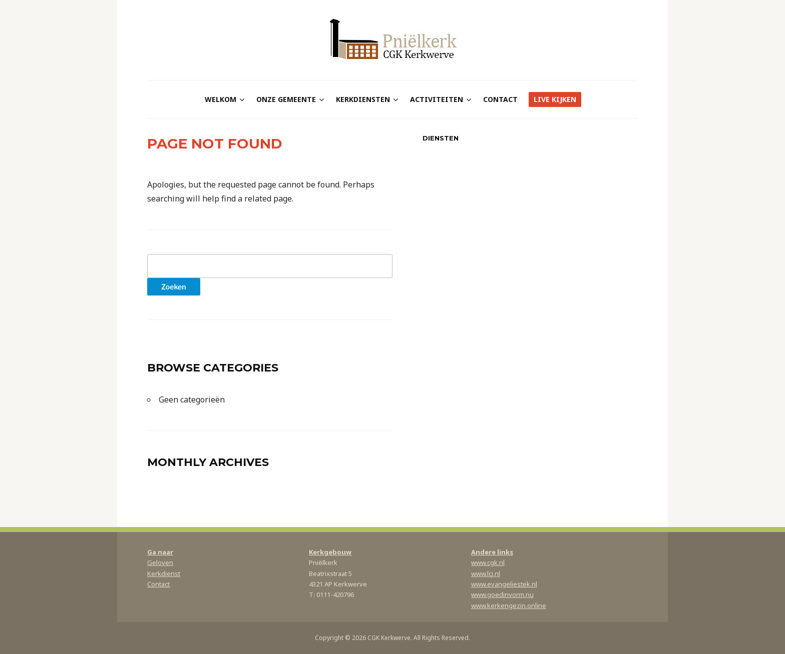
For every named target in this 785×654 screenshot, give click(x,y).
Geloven (160, 562)
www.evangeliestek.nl (504, 584)
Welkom (220, 99)
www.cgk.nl (488, 562)
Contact (500, 99)
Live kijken (555, 99)
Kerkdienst (163, 573)
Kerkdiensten (363, 99)
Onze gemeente (286, 99)
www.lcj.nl (485, 573)
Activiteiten (436, 99)
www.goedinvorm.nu (502, 594)
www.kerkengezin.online (508, 605)
